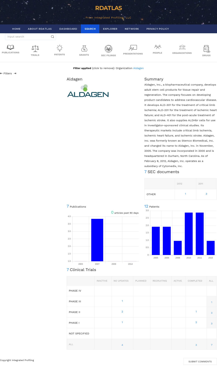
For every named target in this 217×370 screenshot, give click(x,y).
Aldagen (138, 68)
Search (90, 28)
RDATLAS (108, 8)
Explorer (110, 28)
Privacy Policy (157, 28)
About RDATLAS (40, 28)
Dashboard (68, 28)
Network (132, 28)
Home (16, 28)
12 (146, 206)
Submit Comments (200, 361)
